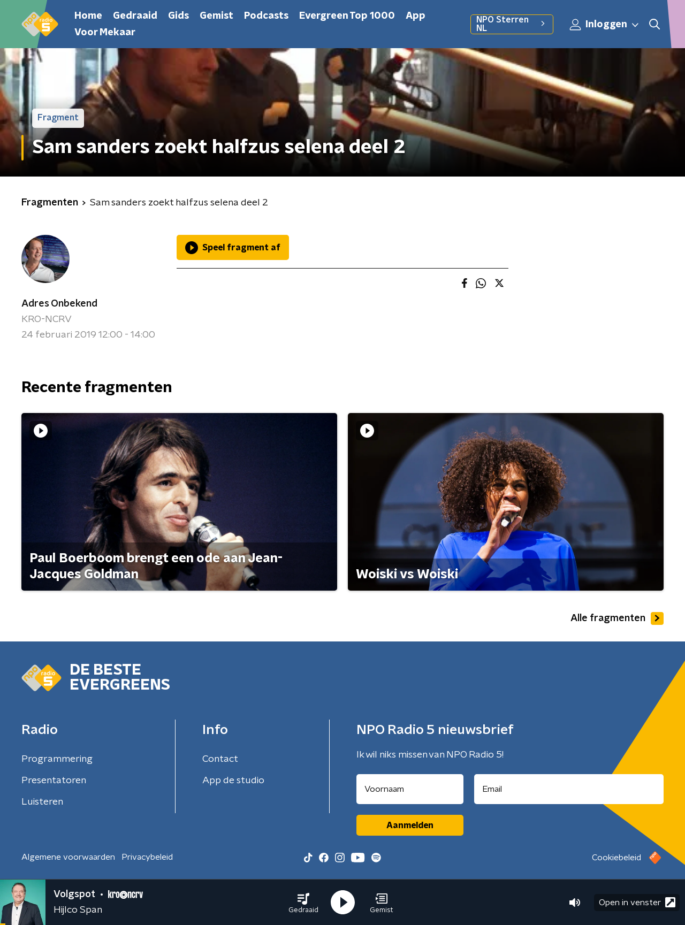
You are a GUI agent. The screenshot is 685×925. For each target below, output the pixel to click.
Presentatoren (53, 780)
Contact (220, 759)
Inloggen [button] (604, 24)
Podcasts (266, 16)
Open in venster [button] (637, 902)
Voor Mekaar (104, 32)
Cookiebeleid (616, 857)
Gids (178, 16)
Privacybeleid (147, 857)
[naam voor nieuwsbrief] (409, 789)
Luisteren (42, 802)
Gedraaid (135, 16)
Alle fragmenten (617, 618)
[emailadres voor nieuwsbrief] (569, 789)
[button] (303, 902)
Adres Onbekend (59, 304)
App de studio (233, 780)
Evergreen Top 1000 (347, 16)
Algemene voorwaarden (68, 857)
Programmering (57, 759)
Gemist (216, 16)
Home (88, 16)
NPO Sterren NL (511, 24)
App (415, 16)
